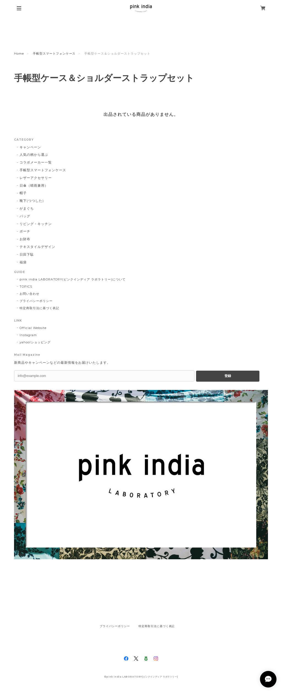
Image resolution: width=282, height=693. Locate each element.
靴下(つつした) (32, 201)
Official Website (33, 328)
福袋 (23, 262)
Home (19, 53)
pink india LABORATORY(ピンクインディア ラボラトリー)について (72, 279)
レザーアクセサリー (36, 178)
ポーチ (25, 231)
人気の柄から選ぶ (34, 154)
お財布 (25, 239)
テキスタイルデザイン (37, 247)
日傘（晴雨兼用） (34, 185)
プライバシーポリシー (36, 301)
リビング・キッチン (36, 224)
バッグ (25, 216)
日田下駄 (27, 254)
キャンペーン (30, 147)
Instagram (28, 335)
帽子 (23, 193)
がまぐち (27, 208)
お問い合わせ (29, 294)
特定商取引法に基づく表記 (39, 308)
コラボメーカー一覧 (36, 162)
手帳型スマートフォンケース (54, 53)
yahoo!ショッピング (35, 342)
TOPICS (26, 286)
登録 (227, 376)
